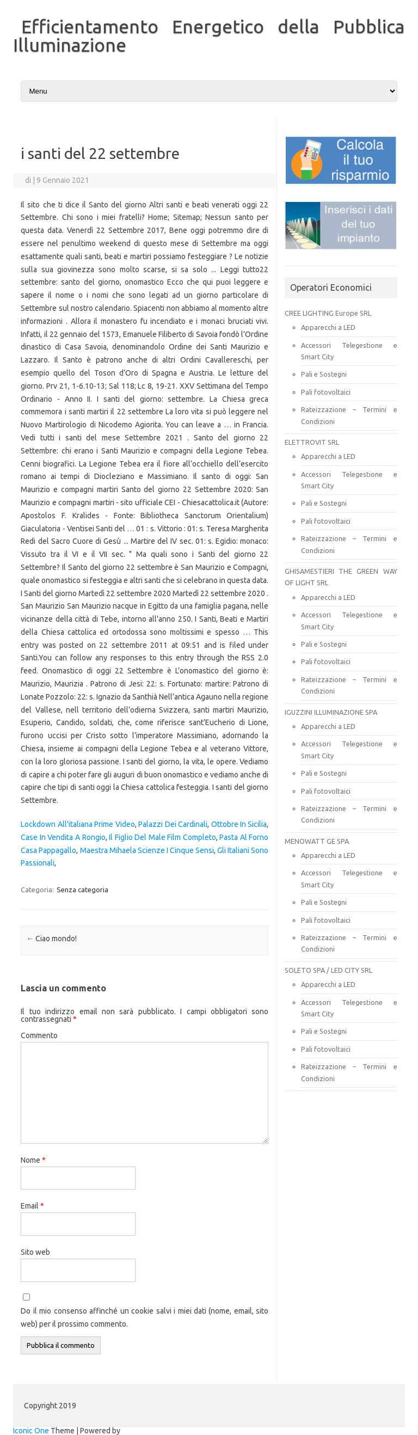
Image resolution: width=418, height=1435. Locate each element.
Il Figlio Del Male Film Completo (162, 837)
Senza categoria (82, 889)
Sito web (35, 1252)
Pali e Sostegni (324, 374)
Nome (33, 1160)
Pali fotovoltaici (326, 392)
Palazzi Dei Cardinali (172, 824)
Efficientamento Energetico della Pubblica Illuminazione (209, 35)
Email (32, 1205)
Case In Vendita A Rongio (63, 837)
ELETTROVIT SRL (312, 442)
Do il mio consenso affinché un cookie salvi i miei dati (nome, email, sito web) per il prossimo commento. (144, 1317)
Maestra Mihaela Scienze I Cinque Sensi (147, 850)
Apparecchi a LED (328, 327)
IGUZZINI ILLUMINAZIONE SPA (331, 712)
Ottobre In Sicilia (239, 824)
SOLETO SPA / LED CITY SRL (328, 970)
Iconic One (31, 1430)
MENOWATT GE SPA (317, 841)
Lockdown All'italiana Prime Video (77, 824)
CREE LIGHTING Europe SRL (328, 313)
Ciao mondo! (51, 938)
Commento (39, 1035)
